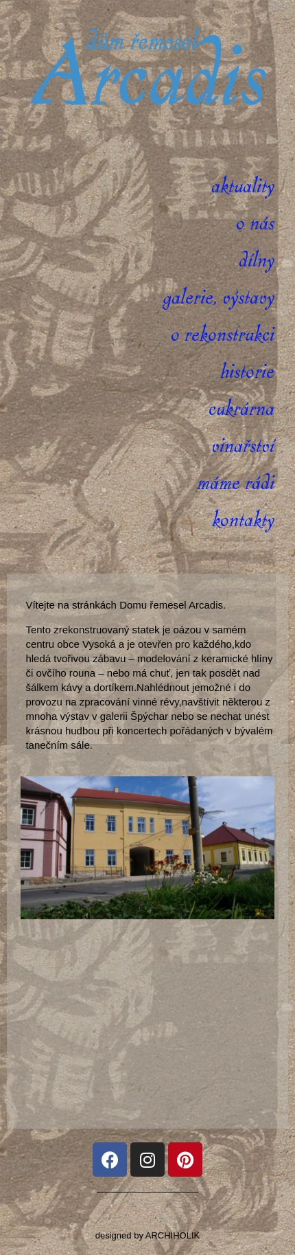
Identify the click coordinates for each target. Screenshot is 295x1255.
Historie (247, 372)
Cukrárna (241, 409)
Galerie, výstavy (218, 297)
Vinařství (242, 446)
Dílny (256, 260)
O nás (255, 223)
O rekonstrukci (222, 335)
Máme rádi (235, 483)
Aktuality (242, 186)
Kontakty (243, 520)
